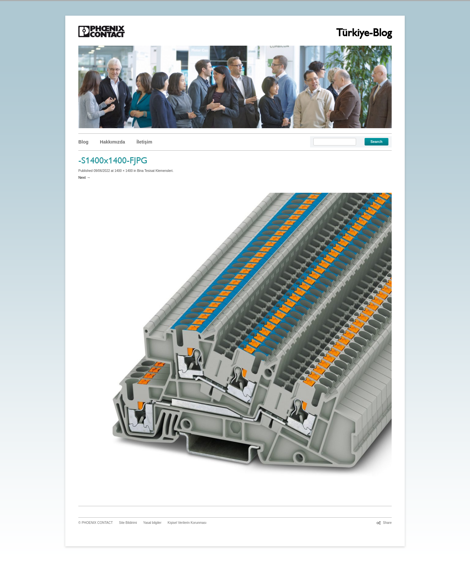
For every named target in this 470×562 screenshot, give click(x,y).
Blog (83, 141)
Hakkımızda (112, 141)
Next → (84, 177)
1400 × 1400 (124, 171)
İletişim (144, 141)
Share (387, 522)
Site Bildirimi (128, 522)
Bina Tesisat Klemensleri (155, 171)
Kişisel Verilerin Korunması (187, 522)
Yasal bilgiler (152, 522)
